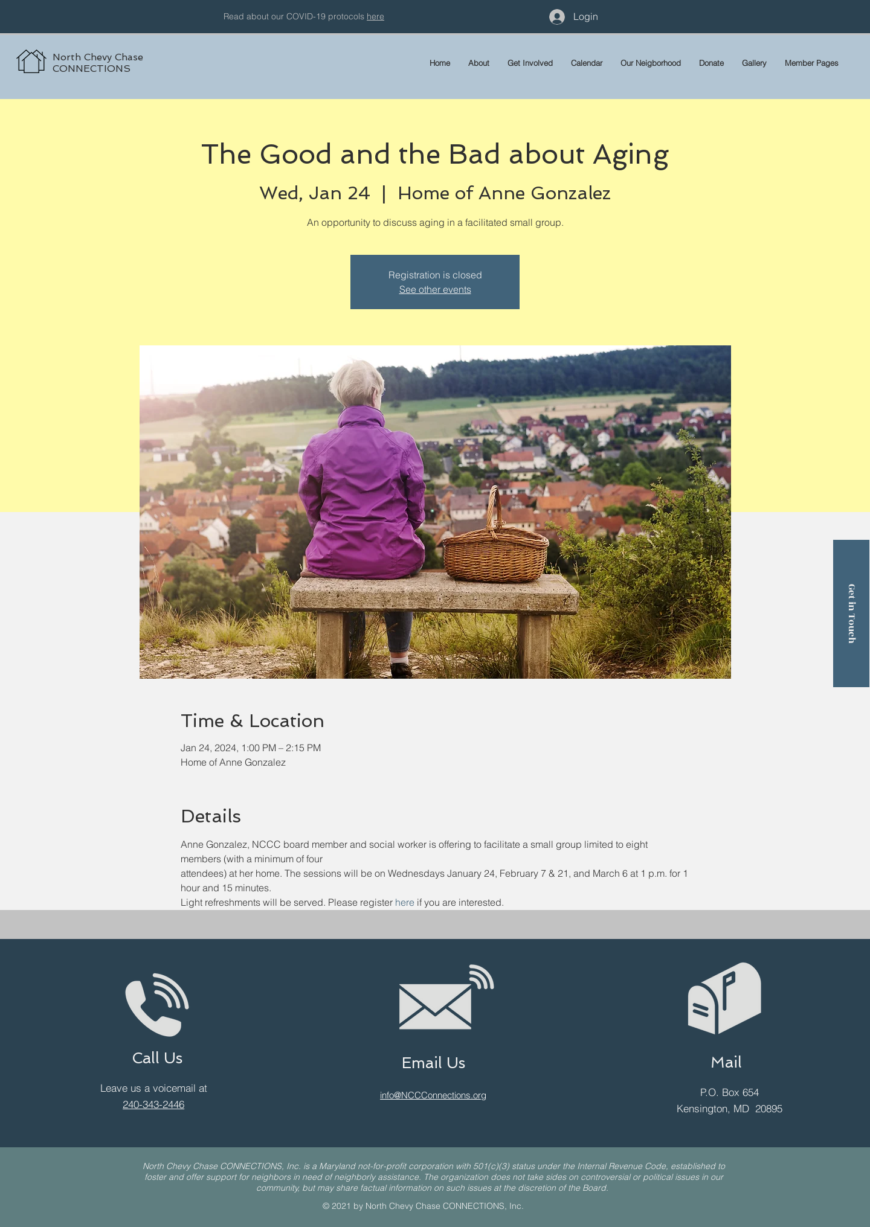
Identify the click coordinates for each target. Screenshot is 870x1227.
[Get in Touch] (851, 613)
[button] (812, 63)
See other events (435, 289)
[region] (148, 48)
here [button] (375, 16)
